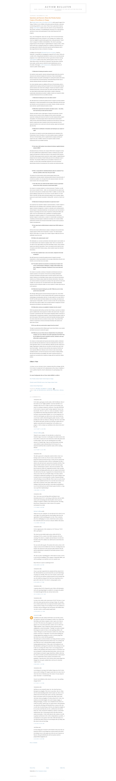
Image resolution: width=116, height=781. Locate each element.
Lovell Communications (45, 64)
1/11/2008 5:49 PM (39, 507)
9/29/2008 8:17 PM (39, 582)
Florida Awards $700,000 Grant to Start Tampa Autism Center (43, 382)
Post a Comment (33, 742)
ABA (35, 390)
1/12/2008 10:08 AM (39, 522)
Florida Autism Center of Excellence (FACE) (42, 22)
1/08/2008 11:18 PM (39, 490)
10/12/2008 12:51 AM (40, 594)
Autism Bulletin (58, 7)
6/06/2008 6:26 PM (39, 565)
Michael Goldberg (38, 432)
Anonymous (36, 615)
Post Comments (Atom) (41, 771)
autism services (41, 390)
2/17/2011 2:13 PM (39, 683)
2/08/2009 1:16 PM (39, 664)
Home (47, 767)
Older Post (62, 767)
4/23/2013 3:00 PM (39, 739)
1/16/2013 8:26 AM (39, 723)
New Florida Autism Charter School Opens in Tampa (41, 378)
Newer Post (32, 767)
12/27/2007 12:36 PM (40, 429)
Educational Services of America (48, 52)
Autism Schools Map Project (36, 385)
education (49, 390)
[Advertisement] (42, 755)
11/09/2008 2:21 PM (39, 611)
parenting (56, 390)
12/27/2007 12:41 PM (40, 449)
